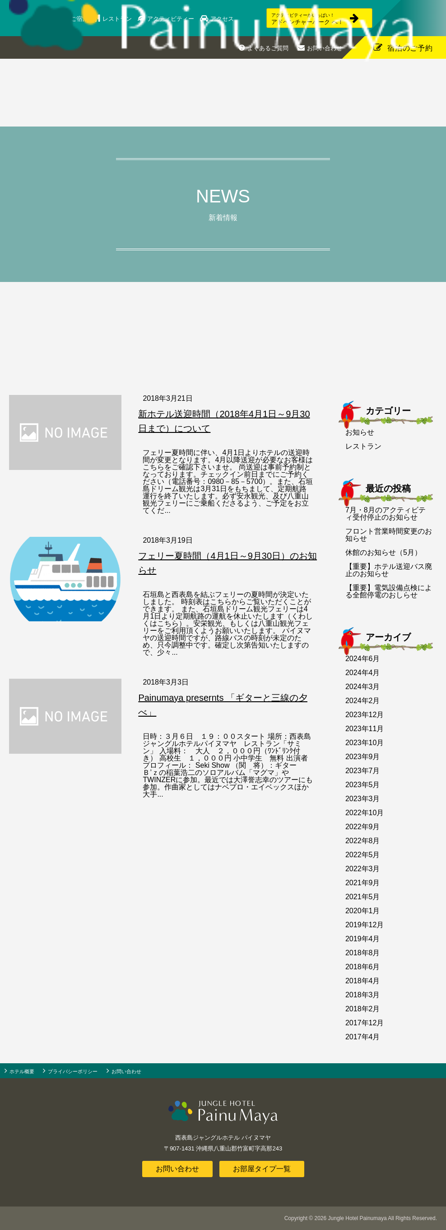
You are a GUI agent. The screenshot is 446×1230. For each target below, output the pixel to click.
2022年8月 (362, 841)
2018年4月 (362, 981)
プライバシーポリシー (73, 1071)
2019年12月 (364, 925)
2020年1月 (362, 911)
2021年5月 (362, 897)
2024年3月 (362, 686)
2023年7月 (362, 771)
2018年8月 (362, 953)
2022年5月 (362, 855)
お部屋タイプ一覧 (262, 1169)
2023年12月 (364, 714)
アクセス (227, 18)
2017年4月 (362, 1037)
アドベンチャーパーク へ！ (300, 19)
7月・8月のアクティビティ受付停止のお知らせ (385, 513)
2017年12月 (364, 1023)
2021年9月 (362, 883)
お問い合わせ (324, 48)
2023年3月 (362, 799)
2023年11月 (364, 728)
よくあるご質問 (267, 48)
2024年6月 (362, 658)
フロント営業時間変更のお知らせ (388, 534)
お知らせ (359, 432)
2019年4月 (362, 939)
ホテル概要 (21, 1071)
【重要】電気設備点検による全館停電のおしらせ (388, 591)
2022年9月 (362, 827)
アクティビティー (176, 18)
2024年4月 (362, 672)
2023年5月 (362, 785)
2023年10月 (364, 742)
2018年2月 (362, 1009)
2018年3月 (362, 995)
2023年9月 (362, 757)
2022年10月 (364, 813)
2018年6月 (362, 967)
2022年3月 (362, 869)
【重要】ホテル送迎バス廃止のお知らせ (388, 570)
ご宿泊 (86, 18)
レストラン (123, 18)
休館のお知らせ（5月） (383, 552)
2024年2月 (362, 700)
